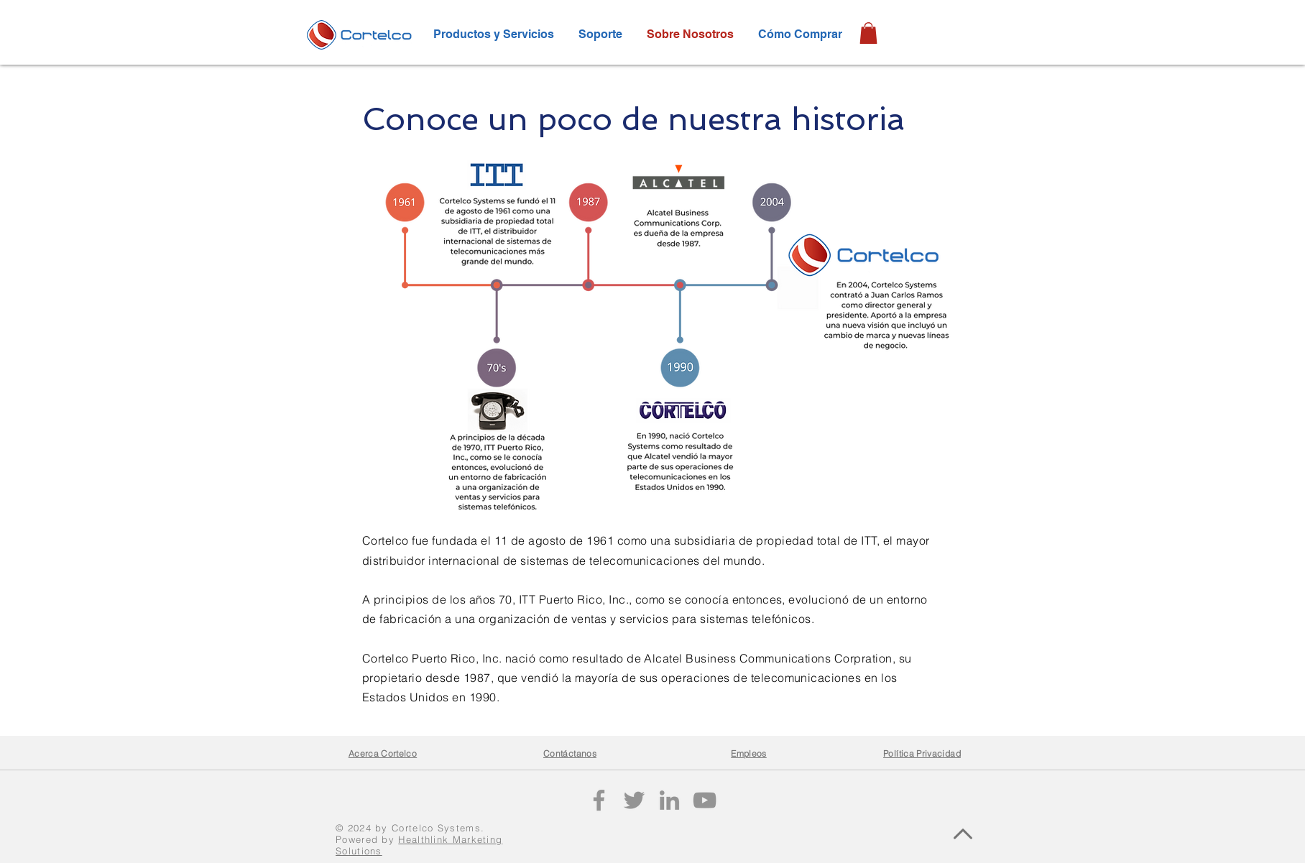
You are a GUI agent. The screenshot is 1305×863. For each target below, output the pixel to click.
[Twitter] (634, 800)
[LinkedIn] (669, 800)
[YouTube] (705, 800)
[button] (868, 33)
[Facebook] (599, 800)
